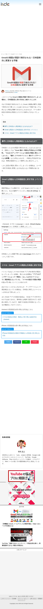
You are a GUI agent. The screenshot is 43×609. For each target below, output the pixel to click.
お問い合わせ (33, 598)
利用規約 (40, 598)
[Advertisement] (21, 28)
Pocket (35, 341)
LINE (26, 341)
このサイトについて (5, 598)
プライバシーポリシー (23, 598)
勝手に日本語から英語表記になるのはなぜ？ (18, 126)
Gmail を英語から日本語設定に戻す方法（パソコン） (21, 129)
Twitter (8, 341)
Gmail (16, 92)
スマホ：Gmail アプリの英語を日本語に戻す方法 (20, 133)
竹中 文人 (21, 452)
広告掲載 (14, 598)
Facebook (17, 341)
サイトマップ (21, 600)
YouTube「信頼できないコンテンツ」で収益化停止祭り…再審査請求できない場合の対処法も (21, 544)
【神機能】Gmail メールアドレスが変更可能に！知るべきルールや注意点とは (21, 525)
